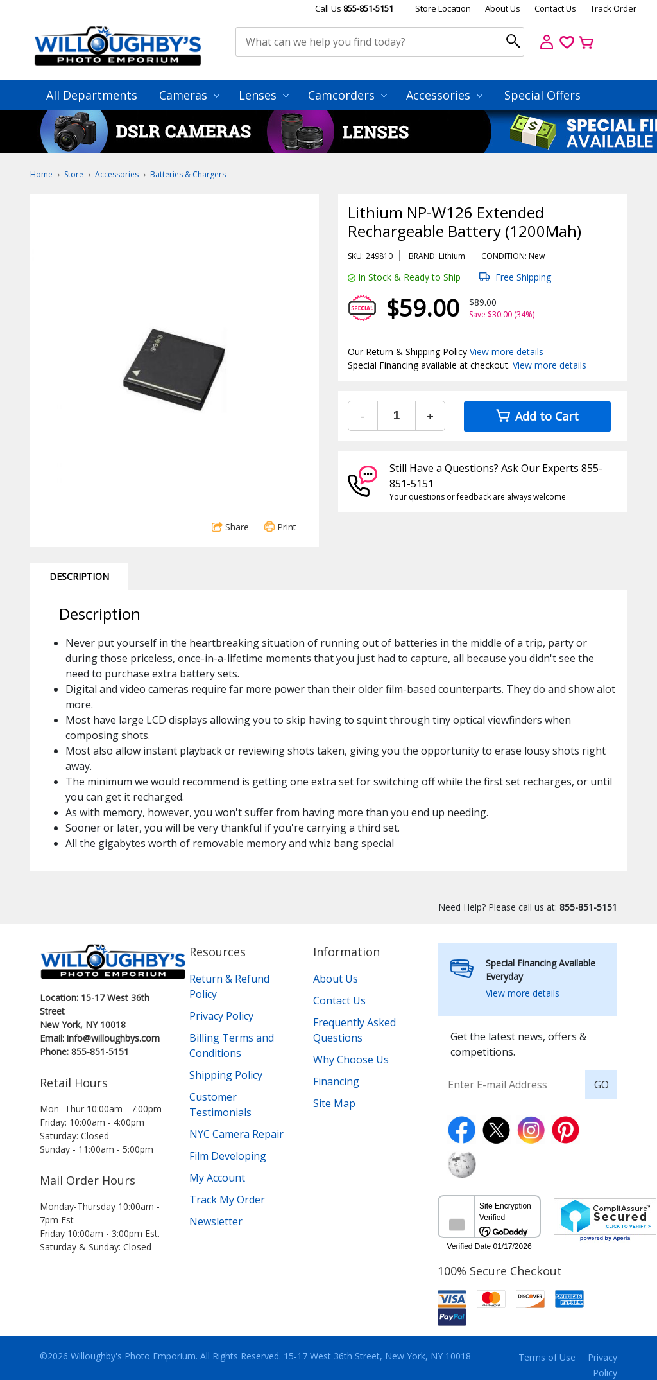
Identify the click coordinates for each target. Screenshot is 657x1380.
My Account (217, 1178)
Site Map (334, 1103)
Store (73, 174)
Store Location (443, 8)
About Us (502, 8)
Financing (336, 1081)
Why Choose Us (351, 1059)
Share (230, 527)
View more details (506, 351)
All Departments (91, 95)
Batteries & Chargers (188, 174)
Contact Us (555, 8)
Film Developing (227, 1156)
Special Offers (542, 95)
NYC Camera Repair (236, 1134)
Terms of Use (547, 1357)
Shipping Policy (225, 1075)
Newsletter (216, 1221)
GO (601, 1085)
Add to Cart (537, 416)
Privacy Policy (221, 1016)
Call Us (354, 8)
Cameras (189, 95)
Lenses (264, 95)
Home (41, 174)
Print (280, 527)
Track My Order (227, 1199)
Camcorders (347, 95)
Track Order (613, 8)
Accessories (444, 95)
